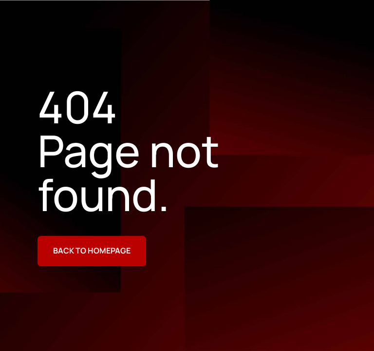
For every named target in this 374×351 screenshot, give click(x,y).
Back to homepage (92, 250)
